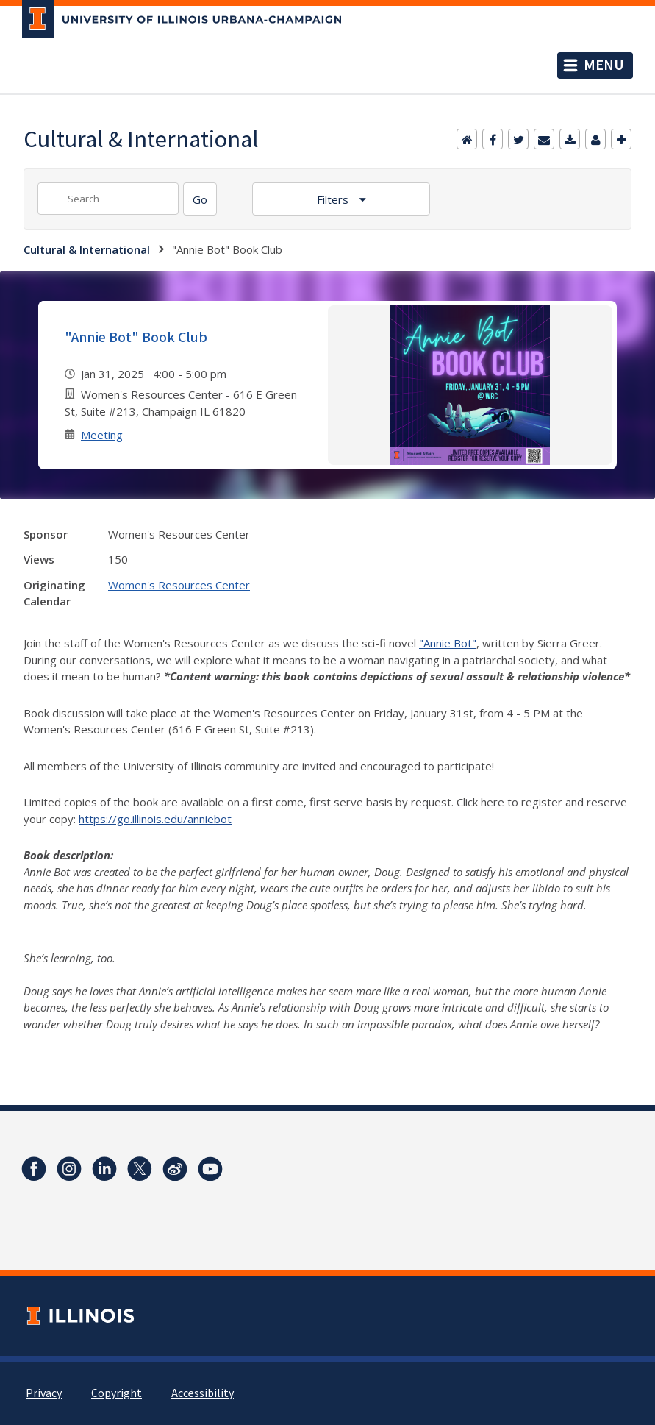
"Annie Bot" (447, 643)
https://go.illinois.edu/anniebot (155, 818)
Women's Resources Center (179, 585)
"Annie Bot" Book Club (136, 337)
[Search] (200, 199)
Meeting (102, 434)
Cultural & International (87, 249)
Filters (334, 199)
